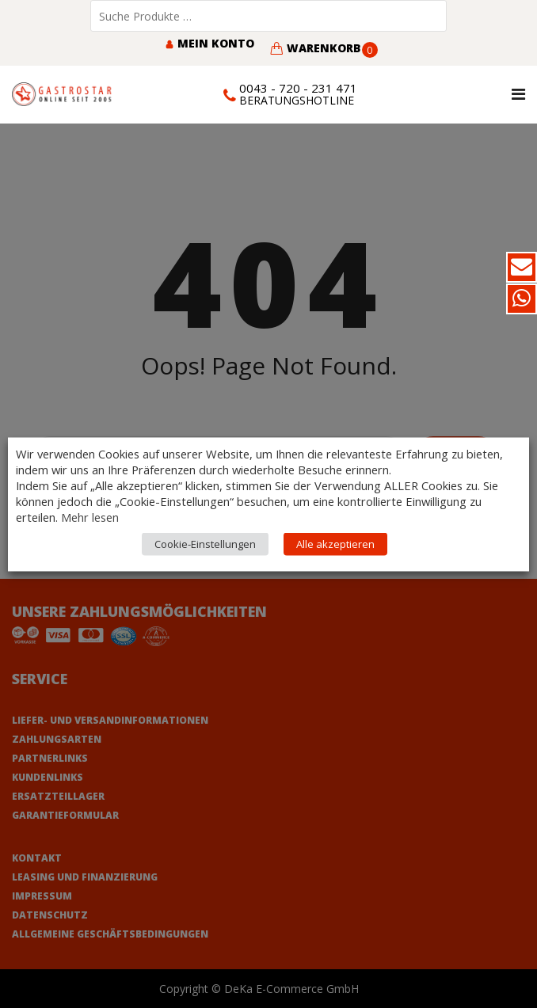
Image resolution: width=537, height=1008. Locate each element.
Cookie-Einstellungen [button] (205, 543)
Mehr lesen (90, 516)
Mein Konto (209, 43)
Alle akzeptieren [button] (335, 543)
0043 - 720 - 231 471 (298, 88)
